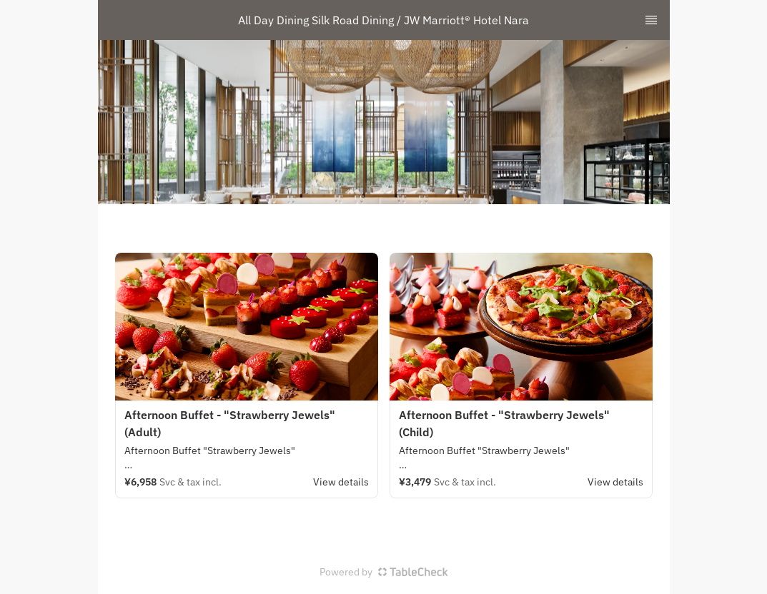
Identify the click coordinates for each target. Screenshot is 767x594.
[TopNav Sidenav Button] (651, 20)
